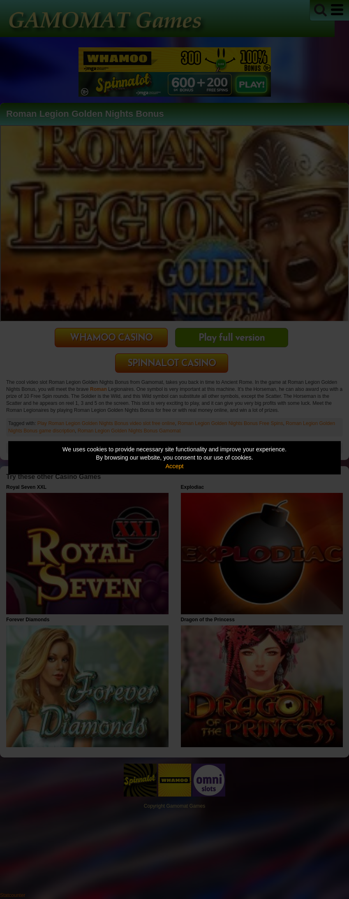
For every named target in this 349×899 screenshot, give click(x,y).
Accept (175, 466)
